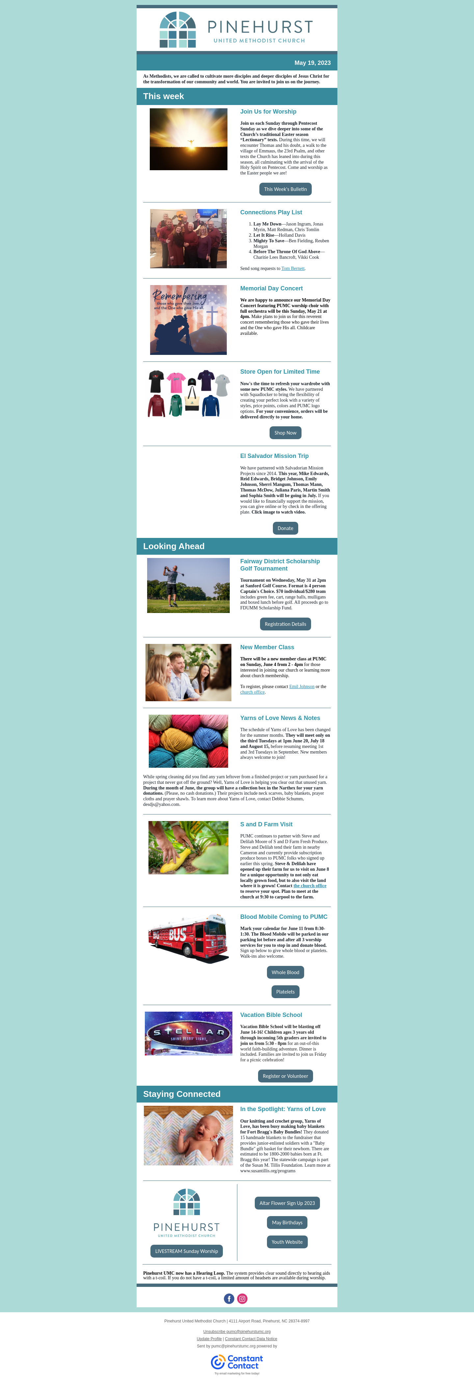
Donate (285, 528)
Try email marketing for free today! (237, 1373)
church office (252, 692)
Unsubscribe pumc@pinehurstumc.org (237, 1331)
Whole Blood (286, 972)
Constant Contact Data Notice (251, 1339)
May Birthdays (287, 1222)
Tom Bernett (292, 268)
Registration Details (285, 624)
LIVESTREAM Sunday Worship (186, 1251)
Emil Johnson (302, 686)
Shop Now (285, 433)
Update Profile (209, 1339)
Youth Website (287, 1242)
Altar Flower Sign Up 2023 (287, 1203)
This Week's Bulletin (285, 189)
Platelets (285, 992)
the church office (310, 885)
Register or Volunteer (285, 1076)
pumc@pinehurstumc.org (233, 1346)
